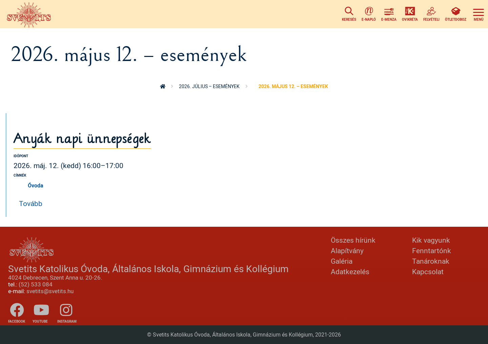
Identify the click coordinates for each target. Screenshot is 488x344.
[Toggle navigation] (478, 14)
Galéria (341, 261)
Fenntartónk (431, 250)
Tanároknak (430, 261)
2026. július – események (209, 86)
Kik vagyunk (431, 240)
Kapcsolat (428, 271)
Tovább (30, 203)
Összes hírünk (353, 240)
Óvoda (35, 185)
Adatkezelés (350, 271)
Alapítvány (347, 250)
